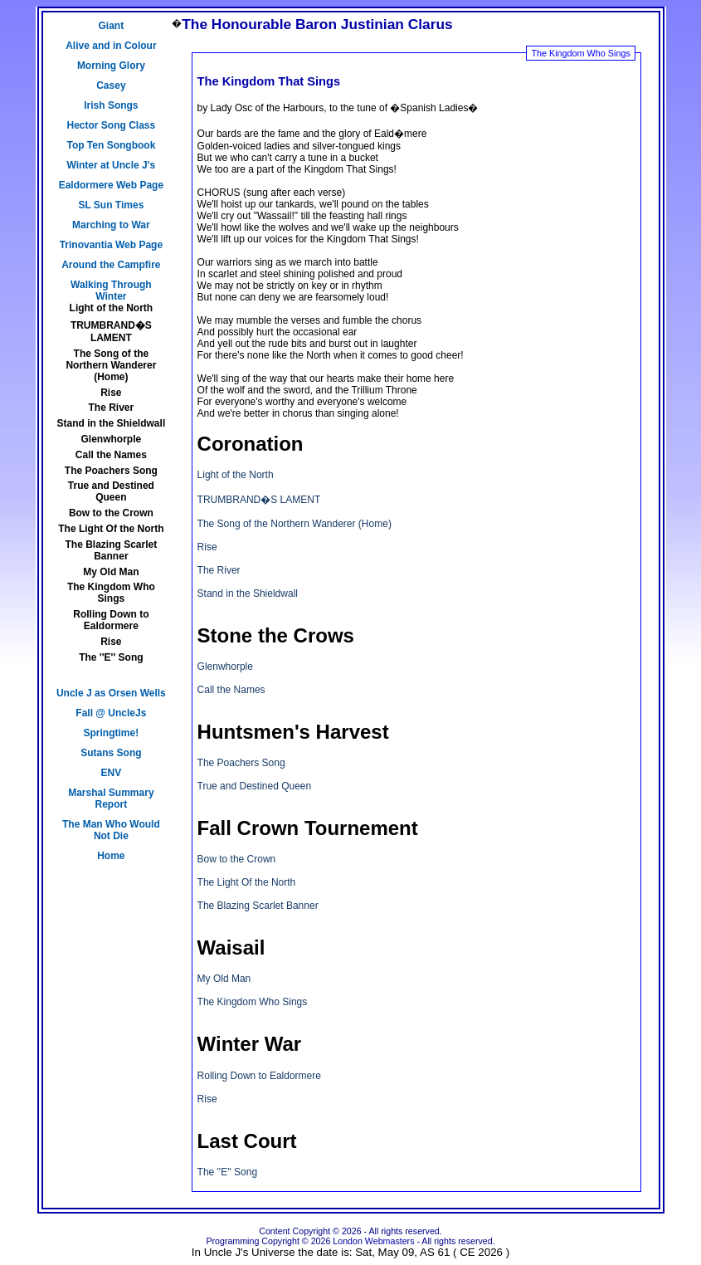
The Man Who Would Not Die (111, 830)
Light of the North (111, 308)
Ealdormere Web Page (111, 185)
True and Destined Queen (111, 491)
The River (111, 407)
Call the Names (111, 455)
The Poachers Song (111, 470)
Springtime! (111, 733)
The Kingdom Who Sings (111, 592)
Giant (111, 26)
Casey (110, 85)
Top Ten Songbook (110, 145)
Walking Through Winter (111, 290)
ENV (111, 773)
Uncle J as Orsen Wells (111, 693)
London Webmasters (373, 1241)
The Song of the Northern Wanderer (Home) (111, 365)
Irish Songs (111, 105)
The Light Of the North (110, 529)
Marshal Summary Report (110, 798)
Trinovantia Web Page (111, 245)
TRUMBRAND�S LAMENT (111, 332)
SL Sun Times (111, 205)
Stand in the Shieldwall (111, 423)
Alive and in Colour (111, 45)
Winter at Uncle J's (110, 165)
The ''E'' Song (111, 657)
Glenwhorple (111, 439)
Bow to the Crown (111, 513)
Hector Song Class (111, 125)
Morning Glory (111, 65)
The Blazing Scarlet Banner (112, 550)
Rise (110, 392)
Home (110, 856)
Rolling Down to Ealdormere (110, 620)
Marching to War (111, 225)
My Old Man (111, 572)
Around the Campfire (110, 265)
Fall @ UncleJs (110, 713)
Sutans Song (110, 753)
